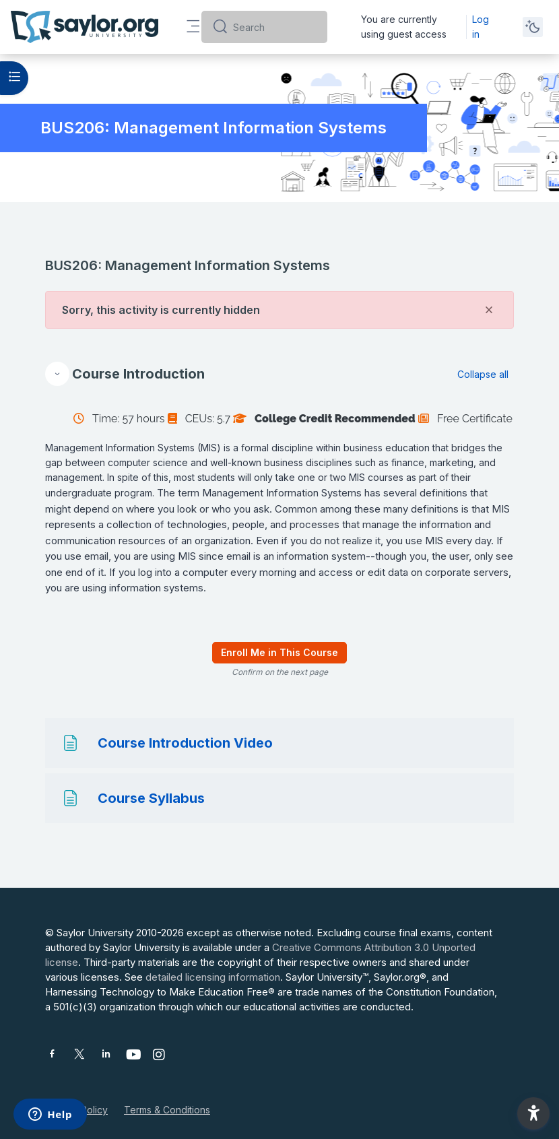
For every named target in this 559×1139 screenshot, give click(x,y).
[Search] (275, 27)
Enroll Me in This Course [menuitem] (279, 652)
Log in (480, 26)
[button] (57, 374)
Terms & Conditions (167, 1109)
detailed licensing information (212, 977)
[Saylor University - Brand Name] (84, 27)
